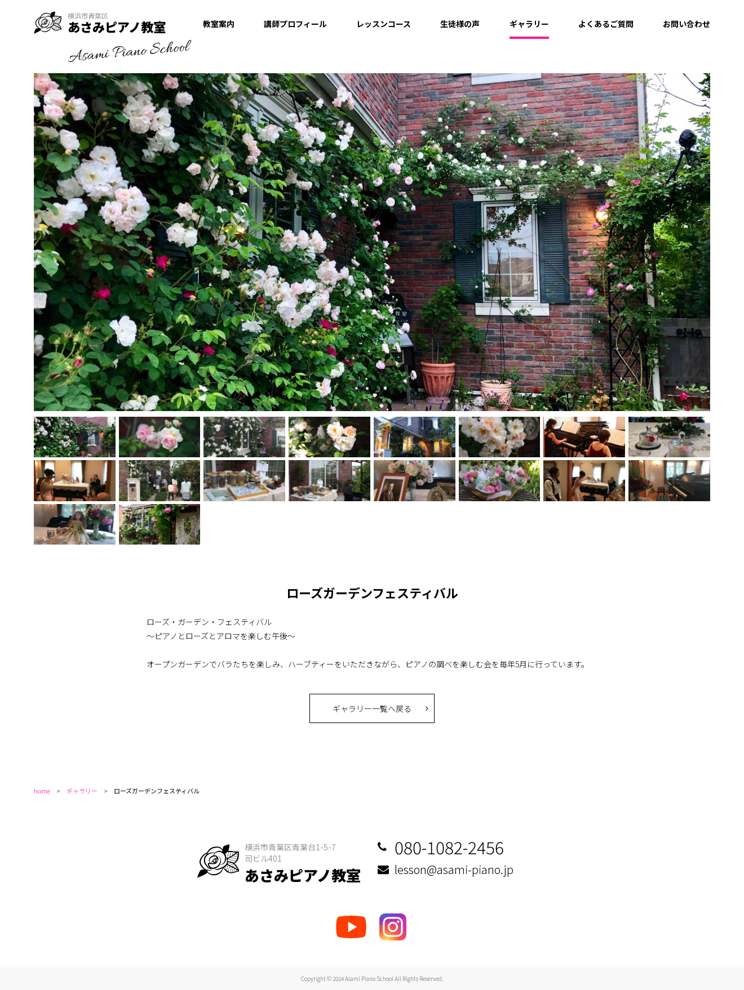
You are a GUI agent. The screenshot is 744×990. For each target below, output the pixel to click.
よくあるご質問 (606, 23)
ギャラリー (529, 23)
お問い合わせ (686, 23)
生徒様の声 (460, 23)
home (42, 790)
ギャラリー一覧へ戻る (372, 708)
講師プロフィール (295, 23)
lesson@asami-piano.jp (454, 869)
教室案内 (218, 23)
